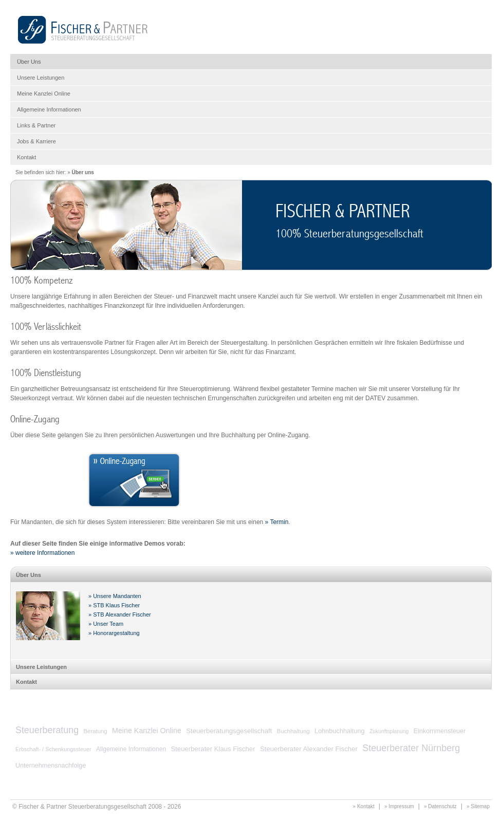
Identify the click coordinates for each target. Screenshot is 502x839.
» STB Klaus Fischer (114, 605)
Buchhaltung (293, 731)
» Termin (277, 522)
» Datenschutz (440, 806)
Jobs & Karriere (36, 141)
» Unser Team (105, 624)
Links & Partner (36, 125)
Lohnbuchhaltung (339, 731)
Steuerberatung (47, 730)
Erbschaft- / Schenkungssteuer (53, 749)
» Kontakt (364, 806)
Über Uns (29, 62)
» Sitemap (478, 806)
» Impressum (399, 806)
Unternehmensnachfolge (50, 765)
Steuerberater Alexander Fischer (309, 749)
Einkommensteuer (440, 731)
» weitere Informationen (42, 552)
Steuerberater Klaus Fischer (213, 749)
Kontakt (26, 157)
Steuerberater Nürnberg (411, 748)
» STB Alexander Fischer (119, 614)
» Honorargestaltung (114, 633)
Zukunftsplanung (388, 731)
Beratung (95, 731)
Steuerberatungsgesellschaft (229, 731)
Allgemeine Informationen (49, 109)
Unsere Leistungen (40, 77)
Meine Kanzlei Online (43, 93)
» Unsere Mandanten (114, 596)
